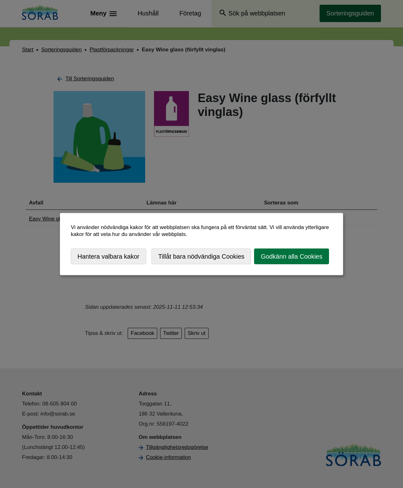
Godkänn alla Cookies (291, 256)
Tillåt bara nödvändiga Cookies (201, 256)
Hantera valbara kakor (108, 256)
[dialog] (201, 244)
